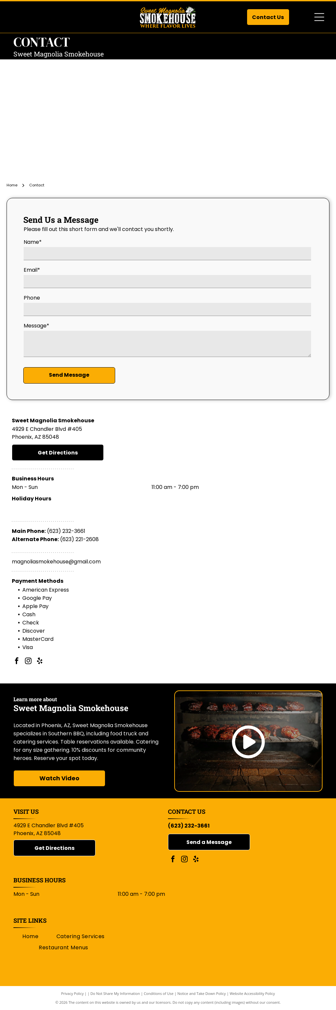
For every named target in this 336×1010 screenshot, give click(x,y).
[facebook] (17, 661)
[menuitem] (30, 936)
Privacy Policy (72, 993)
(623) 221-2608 (79, 539)
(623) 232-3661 (66, 531)
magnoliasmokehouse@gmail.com (56, 561)
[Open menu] (319, 17)
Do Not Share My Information (115, 993)
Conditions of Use (159, 993)
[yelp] (40, 661)
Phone (32, 298)
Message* (36, 325)
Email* (32, 270)
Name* (33, 242)
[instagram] (28, 661)
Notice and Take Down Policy (202, 993)
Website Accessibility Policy (252, 993)
